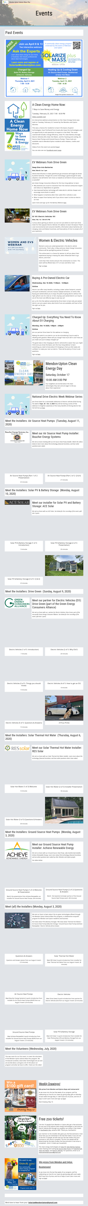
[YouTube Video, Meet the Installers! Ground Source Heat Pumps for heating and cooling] (24, 1019)
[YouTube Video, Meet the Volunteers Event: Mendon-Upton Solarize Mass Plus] (64, 1065)
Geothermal (78, 1149)
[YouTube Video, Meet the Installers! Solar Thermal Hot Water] (64, 943)
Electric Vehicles (58, 1151)
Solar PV (63, 1147)
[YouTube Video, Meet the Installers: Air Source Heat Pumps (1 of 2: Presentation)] (24, 462)
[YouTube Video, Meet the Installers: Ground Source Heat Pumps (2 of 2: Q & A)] (64, 876)
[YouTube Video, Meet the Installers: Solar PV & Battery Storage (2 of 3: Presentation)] (64, 530)
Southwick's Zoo (46, 1130)
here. (38, 354)
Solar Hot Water (44, 1151)
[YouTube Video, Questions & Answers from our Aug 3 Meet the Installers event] (24, 943)
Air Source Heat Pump (64, 1149)
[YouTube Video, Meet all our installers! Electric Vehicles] (64, 981)
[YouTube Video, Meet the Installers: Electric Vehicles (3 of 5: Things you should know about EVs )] (24, 670)
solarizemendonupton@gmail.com (50, 1152)
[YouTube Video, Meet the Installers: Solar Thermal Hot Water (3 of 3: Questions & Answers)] (24, 807)
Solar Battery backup (73, 1147)
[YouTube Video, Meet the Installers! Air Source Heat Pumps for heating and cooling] (24, 981)
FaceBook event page (54, 150)
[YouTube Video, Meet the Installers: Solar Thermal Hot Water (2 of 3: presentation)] (64, 774)
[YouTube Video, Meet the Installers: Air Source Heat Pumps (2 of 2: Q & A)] (64, 462)
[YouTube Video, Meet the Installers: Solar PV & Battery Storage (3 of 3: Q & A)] (24, 566)
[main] (44, 13)
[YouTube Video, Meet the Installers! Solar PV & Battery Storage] (64, 1019)
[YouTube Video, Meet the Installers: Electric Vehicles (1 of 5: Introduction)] (24, 634)
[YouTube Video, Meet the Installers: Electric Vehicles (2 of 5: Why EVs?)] (64, 634)
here (57, 147)
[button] (86, 2)
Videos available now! (39, 117)
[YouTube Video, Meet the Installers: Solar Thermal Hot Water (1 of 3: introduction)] (24, 774)
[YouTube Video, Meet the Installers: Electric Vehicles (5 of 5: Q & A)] (24, 708)
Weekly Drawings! (49, 1084)
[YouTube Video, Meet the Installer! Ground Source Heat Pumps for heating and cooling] (24, 877)
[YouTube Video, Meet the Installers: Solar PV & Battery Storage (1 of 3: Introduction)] (24, 530)
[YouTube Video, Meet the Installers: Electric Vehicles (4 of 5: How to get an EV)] (64, 670)
